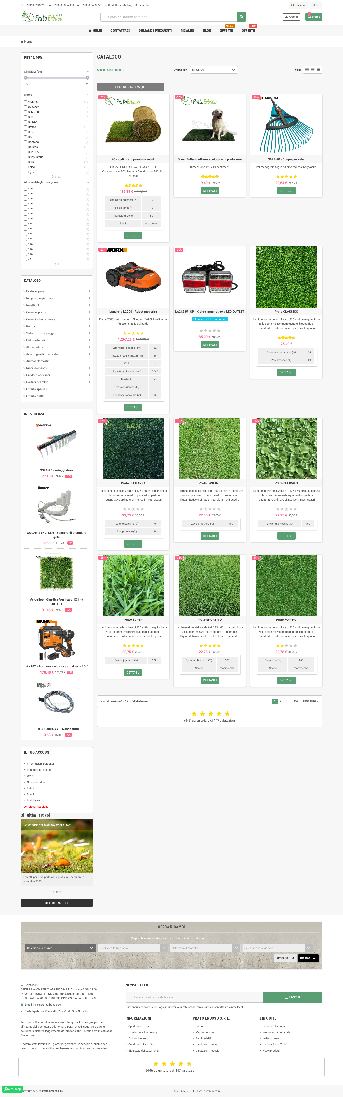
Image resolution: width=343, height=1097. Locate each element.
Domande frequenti (274, 1026)
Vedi (298, 69)
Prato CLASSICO (286, 311)
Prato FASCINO (210, 483)
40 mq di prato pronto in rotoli (133, 159)
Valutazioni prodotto (208, 1044)
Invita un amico (271, 1038)
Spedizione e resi (138, 1026)
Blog (127, 5)
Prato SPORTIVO (210, 619)
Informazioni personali (40, 763)
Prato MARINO (286, 619)
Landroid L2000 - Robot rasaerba (133, 311)
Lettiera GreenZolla (274, 1044)
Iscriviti (293, 997)
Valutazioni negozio (207, 1050)
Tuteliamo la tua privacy (143, 1032)
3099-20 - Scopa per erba (286, 159)
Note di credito (36, 782)
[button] (49, 891)
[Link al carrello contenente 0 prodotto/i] (313, 17)
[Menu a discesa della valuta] (316, 5)
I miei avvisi (34, 800)
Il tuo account (37, 752)
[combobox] (173, 17)
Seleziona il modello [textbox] (185, 948)
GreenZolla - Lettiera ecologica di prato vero (210, 159)
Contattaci (113, 5)
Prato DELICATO (286, 483)
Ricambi (142, 5)
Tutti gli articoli (56, 903)
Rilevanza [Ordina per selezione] (198, 69)
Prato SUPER (133, 619)
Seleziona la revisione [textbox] (258, 948)
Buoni (30, 794)
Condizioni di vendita (141, 1044)
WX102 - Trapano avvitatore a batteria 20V (57, 666)
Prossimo (311, 701)
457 (296, 701)
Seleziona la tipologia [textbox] (114, 948)
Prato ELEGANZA (133, 483)
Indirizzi (31, 788)
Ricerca (308, 958)
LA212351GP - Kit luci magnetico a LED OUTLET (209, 311)
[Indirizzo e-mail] (194, 997)
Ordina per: (181, 69)
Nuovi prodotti (271, 1050)
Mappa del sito (205, 1032)
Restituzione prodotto (40, 769)
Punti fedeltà (203, 1038)
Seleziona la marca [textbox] (39, 948)
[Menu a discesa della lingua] (298, 5)
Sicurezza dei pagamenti (143, 1050)
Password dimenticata (276, 1032)
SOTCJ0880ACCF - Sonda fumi (57, 729)
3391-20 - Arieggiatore (56, 470)
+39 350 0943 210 (35, 5)
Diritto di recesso (138, 1038)
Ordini (30, 776)
